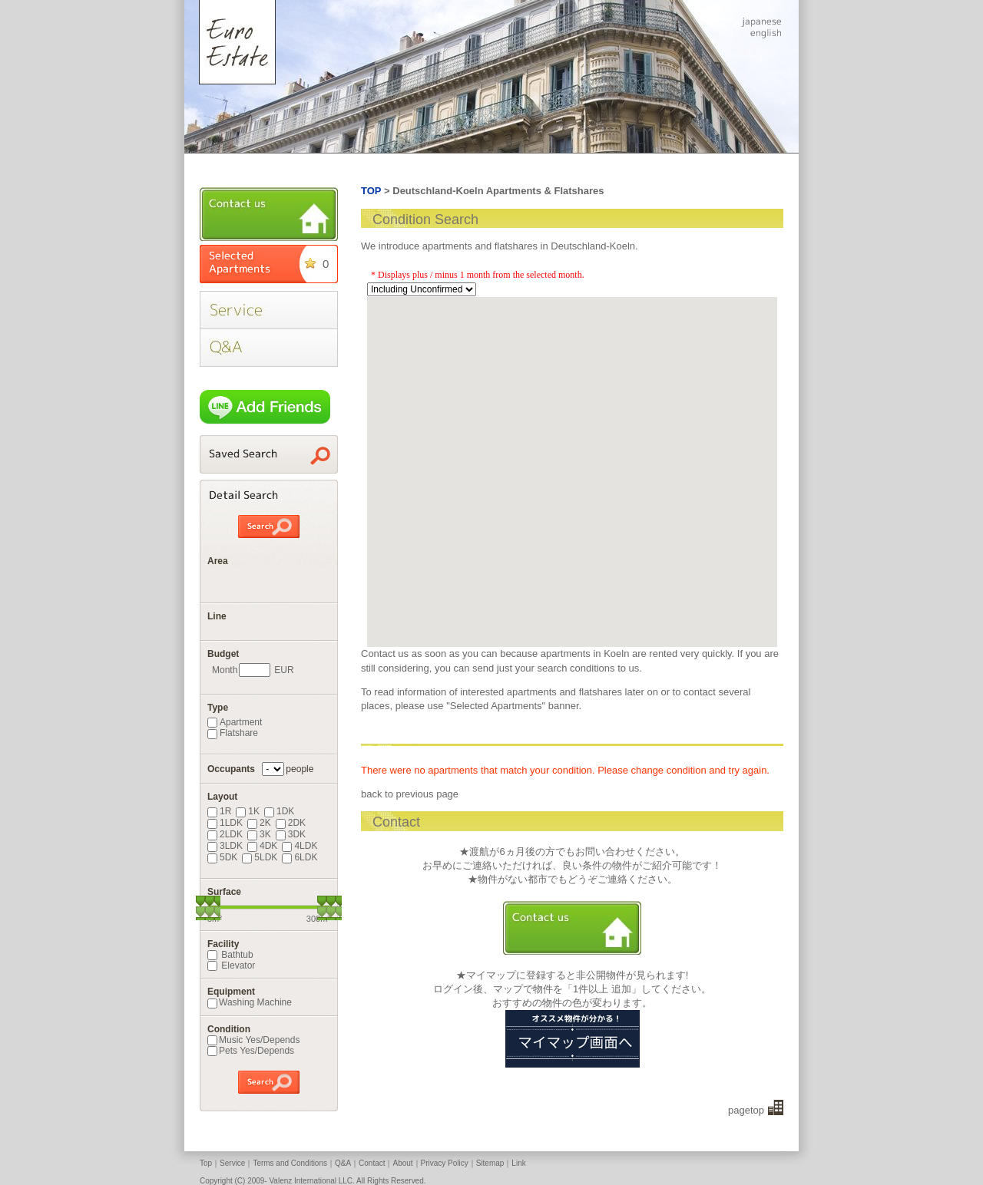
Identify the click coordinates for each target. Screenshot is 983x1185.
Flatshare (232, 733)
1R (219, 811)
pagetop (746, 1110)
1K (248, 811)
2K (259, 822)
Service (232, 1163)
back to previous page (409, 794)
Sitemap (490, 1163)
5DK (222, 857)
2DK (291, 822)
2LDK (225, 834)
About (402, 1163)
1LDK (225, 822)
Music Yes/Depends (253, 1040)
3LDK (225, 845)
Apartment (234, 722)
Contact (372, 1163)
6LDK (299, 857)
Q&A (343, 1163)
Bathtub (230, 954)
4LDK (299, 845)
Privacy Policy (444, 1163)
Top (206, 1163)
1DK (279, 811)
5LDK (259, 857)
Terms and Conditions (290, 1163)
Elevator (231, 965)
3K (259, 834)
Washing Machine (249, 1002)
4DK (262, 845)
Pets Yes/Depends (250, 1050)
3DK (291, 834)
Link (518, 1163)
